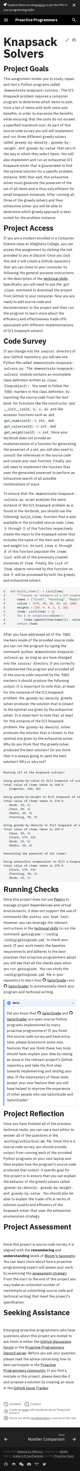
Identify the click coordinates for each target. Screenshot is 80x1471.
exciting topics (40, 1418)
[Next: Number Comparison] (51, 1437)
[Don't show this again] (74, 5)
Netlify (64, 1451)
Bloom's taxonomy (60, 1255)
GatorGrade (56, 980)
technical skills (56, 278)
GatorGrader (18, 986)
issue (25, 1410)
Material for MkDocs (30, 1451)
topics (41, 5)
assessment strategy (49, 1273)
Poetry (59, 899)
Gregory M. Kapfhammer (28, 1456)
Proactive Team (64, 1456)
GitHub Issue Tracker (31, 1388)
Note (16, 1003)
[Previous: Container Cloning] (6, 1437)
